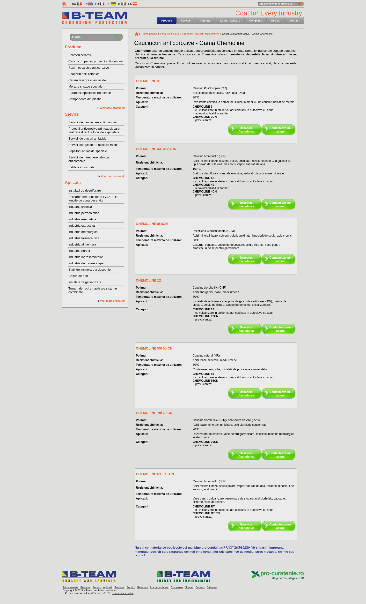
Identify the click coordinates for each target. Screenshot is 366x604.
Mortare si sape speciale (85, 86)
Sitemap (212, 587)
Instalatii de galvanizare (84, 282)
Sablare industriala (81, 167)
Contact (294, 20)
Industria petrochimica (83, 213)
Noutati (275, 20)
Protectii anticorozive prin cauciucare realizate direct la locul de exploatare (94, 130)
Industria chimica (80, 207)
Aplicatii (73, 182)
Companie (255, 20)
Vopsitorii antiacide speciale (87, 151)
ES (133, 3)
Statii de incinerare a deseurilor (90, 269)
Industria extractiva (81, 225)
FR (99, 3)
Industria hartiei (79, 251)
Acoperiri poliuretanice (84, 74)
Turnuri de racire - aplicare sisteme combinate (92, 290)
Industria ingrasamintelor (85, 257)
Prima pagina (149, 33)
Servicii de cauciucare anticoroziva (92, 122)
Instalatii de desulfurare (84, 190)
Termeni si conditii (122, 593)
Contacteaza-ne (240, 547)
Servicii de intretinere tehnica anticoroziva (88, 159)
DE (111, 3)
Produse (166, 20)
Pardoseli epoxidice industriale (89, 93)
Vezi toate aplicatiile (112, 300)
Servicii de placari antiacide (87, 138)
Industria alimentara (82, 244)
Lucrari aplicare (230, 20)
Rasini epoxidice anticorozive (88, 67)
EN (88, 3)
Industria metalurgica (83, 232)
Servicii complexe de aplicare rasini (92, 145)
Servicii (185, 20)
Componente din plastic (84, 99)
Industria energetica (82, 219)
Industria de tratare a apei (86, 263)
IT (122, 3)
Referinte (205, 20)
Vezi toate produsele (112, 107)
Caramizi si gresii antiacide (87, 80)
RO (77, 3)
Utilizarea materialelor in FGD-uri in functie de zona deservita (92, 198)
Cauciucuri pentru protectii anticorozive (95, 61)
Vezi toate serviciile (113, 176)
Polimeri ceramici (80, 55)
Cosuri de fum (78, 276)
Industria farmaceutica (83, 238)
